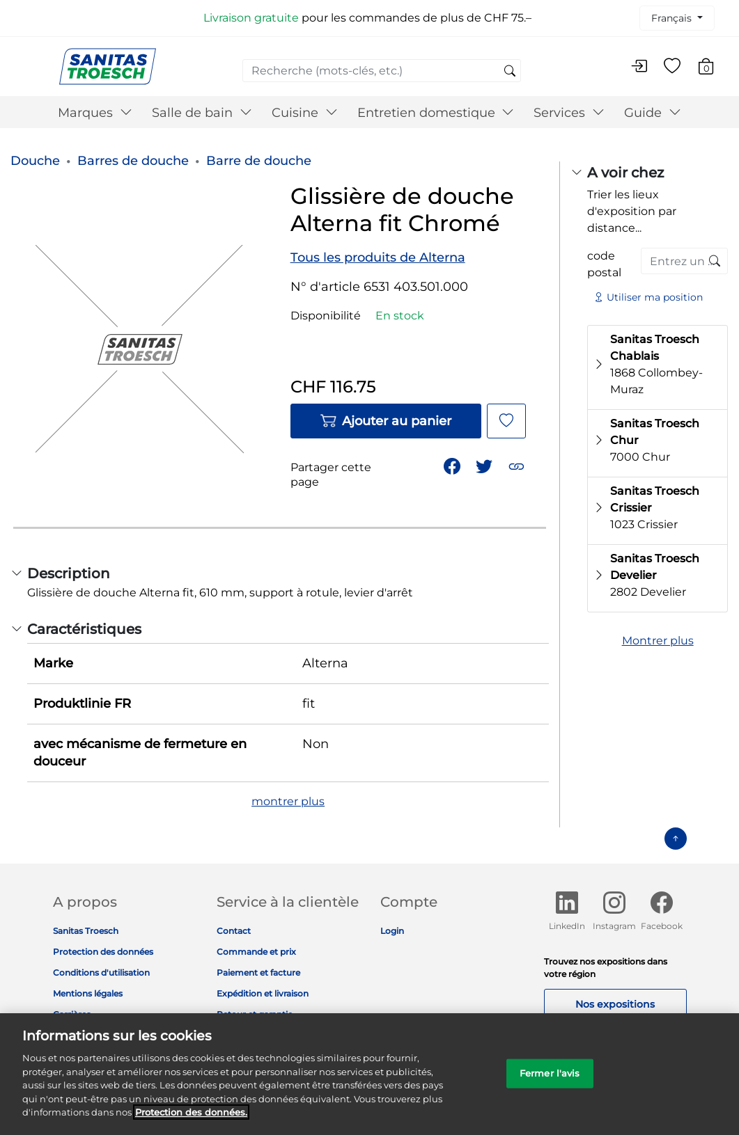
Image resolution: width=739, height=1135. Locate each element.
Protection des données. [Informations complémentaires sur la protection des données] (191, 1122)
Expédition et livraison (263, 993)
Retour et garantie (255, 1014)
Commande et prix (256, 951)
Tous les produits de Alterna (377, 257)
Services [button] (569, 112)
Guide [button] (652, 112)
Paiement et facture (258, 972)
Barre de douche (258, 160)
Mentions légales (88, 993)
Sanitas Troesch (85, 931)
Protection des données (103, 951)
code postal (604, 264)
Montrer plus (658, 640)
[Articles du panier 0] (713, 68)
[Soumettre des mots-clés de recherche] (509, 71)
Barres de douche (133, 160)
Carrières (72, 1014)
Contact (234, 931)
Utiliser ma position (648, 297)
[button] (517, 465)
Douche (35, 160)
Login (392, 931)
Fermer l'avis (550, 1082)
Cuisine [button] (305, 112)
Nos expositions (615, 1004)
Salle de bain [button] (202, 112)
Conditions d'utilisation (101, 972)
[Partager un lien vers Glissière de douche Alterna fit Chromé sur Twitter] (485, 465)
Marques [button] (95, 112)
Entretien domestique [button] (436, 112)
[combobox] (381, 70)
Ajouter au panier (385, 421)
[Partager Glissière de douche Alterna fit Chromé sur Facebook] (453, 465)
